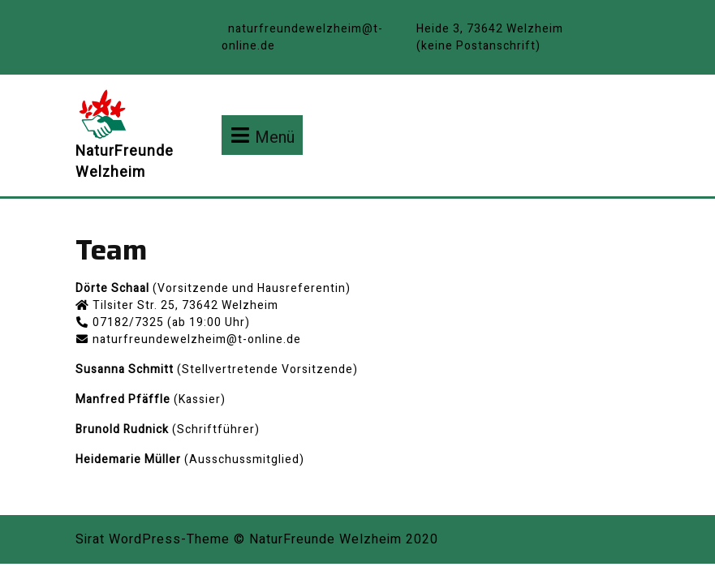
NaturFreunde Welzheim (124, 161)
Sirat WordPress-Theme (152, 539)
